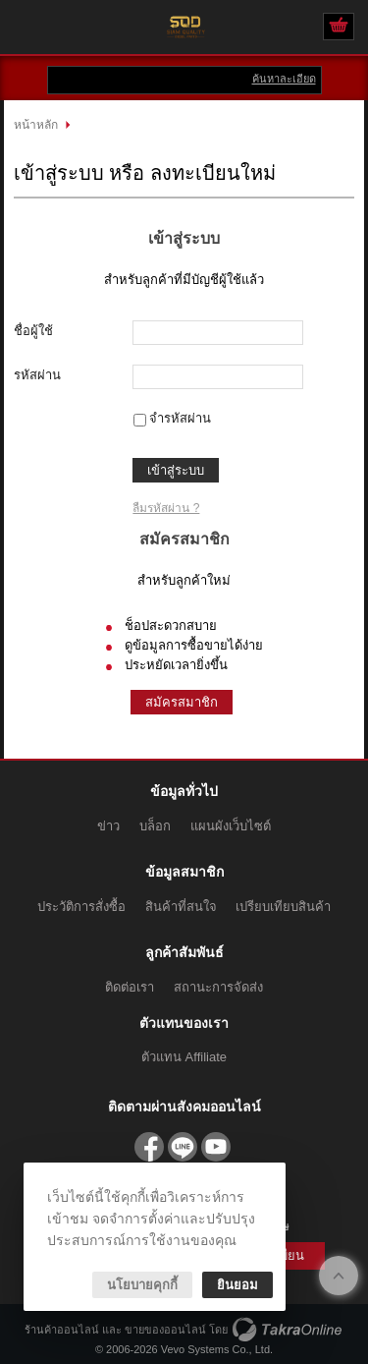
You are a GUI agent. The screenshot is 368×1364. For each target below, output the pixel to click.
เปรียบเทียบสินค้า (283, 906)
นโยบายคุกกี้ (142, 1285)
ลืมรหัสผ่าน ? (165, 508)
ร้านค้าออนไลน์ (62, 1330)
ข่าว (108, 826)
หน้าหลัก (36, 125)
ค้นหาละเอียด (284, 79)
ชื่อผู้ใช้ (33, 330)
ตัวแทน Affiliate (184, 1057)
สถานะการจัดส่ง (218, 987)
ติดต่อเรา (129, 987)
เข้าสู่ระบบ (175, 470)
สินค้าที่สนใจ (181, 906)
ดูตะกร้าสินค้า (338, 27)
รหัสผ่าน (37, 375)
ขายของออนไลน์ (165, 1330)
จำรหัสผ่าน (180, 418)
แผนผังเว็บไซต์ (230, 826)
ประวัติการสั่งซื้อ (81, 906)
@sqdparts (182, 1147)
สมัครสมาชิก (181, 702)
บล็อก (155, 826)
